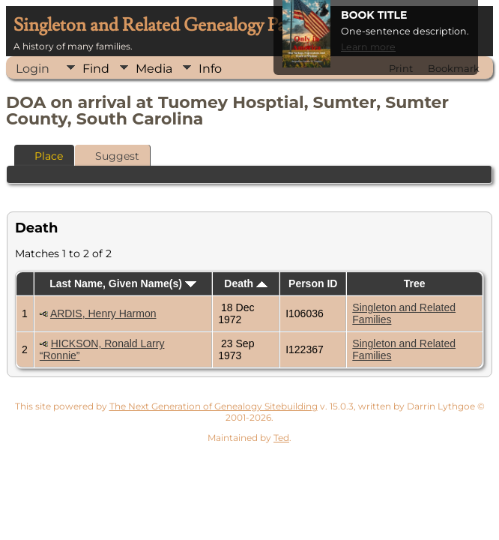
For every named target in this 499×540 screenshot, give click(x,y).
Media (154, 69)
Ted (281, 437)
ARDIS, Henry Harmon (103, 314)
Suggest (110, 156)
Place (42, 156)
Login (32, 69)
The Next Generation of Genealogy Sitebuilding (213, 406)
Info (210, 69)
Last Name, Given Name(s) (122, 284)
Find (95, 69)
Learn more (368, 46)
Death (245, 284)
